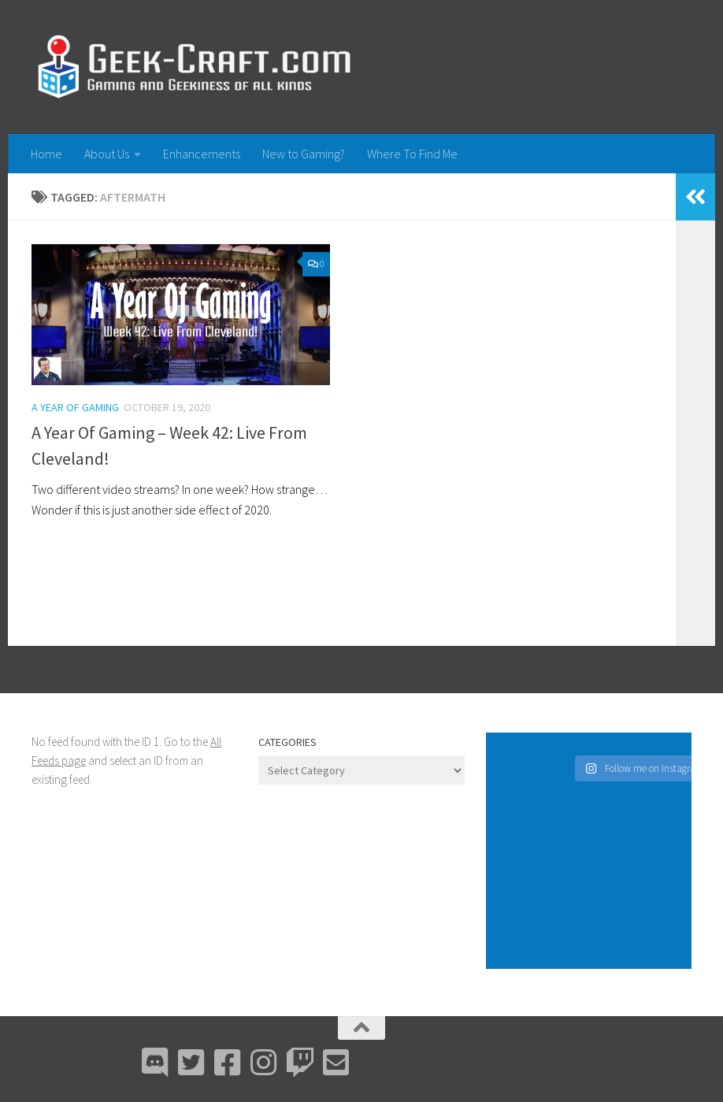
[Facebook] (228, 1063)
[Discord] (155, 1063)
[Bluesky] (191, 1063)
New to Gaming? (303, 153)
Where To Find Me (412, 153)
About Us (106, 153)
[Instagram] (264, 1063)
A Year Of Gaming (75, 407)
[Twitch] (300, 1063)
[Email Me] (336, 1063)
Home (46, 153)
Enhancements (201, 153)
